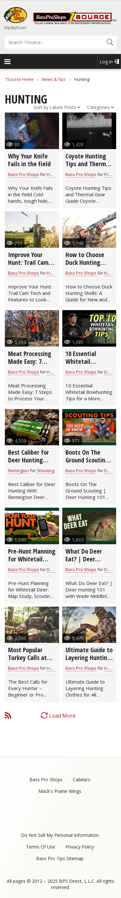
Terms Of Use (40, 847)
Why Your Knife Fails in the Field (29, 160)
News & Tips (54, 79)
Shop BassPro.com (15, 27)
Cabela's (81, 779)
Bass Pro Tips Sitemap (60, 858)
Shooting (45, 470)
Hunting (54, 668)
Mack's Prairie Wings (59, 791)
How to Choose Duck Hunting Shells (85, 262)
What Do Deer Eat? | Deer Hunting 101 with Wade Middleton (88, 563)
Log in (106, 62)
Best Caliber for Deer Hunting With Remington (29, 460)
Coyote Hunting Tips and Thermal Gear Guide (88, 164)
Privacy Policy (80, 847)
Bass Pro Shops (23, 174)
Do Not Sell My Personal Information (60, 835)
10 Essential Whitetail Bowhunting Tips (87, 361)
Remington (18, 470)
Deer (109, 372)
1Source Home (19, 79)
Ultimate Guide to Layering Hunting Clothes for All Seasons (89, 661)
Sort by (41, 107)
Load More (62, 715)
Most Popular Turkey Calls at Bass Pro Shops (27, 657)
